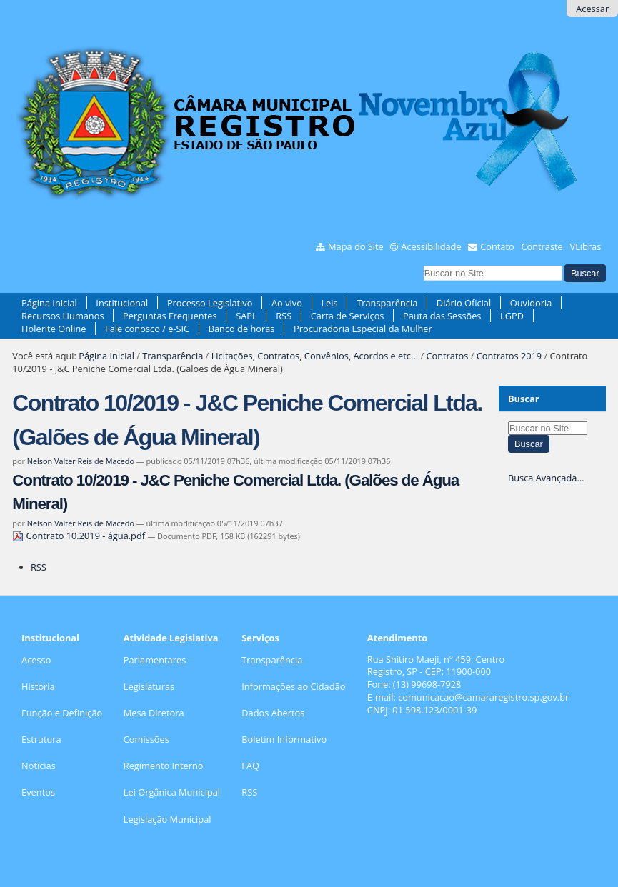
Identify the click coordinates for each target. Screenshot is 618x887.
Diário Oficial (464, 302)
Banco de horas (242, 328)
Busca (422, 263)
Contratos (447, 355)
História (38, 686)
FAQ (250, 765)
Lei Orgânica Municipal (172, 792)
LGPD (512, 315)
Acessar (592, 8)
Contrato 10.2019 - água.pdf (79, 535)
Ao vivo (286, 302)
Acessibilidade (431, 246)
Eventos (38, 792)
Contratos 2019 (509, 355)
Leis (329, 302)
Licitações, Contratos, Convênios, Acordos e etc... (314, 355)
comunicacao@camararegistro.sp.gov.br (483, 697)
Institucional (122, 302)
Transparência (387, 302)
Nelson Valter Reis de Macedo (80, 461)
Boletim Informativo (284, 739)
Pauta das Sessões (442, 315)
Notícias (38, 765)
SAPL (246, 315)
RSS (283, 315)
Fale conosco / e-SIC (147, 328)
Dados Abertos (272, 712)
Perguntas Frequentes (169, 315)
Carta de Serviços (347, 315)
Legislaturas (149, 686)
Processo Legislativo (210, 302)
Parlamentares (155, 659)
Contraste (541, 246)
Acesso (36, 659)
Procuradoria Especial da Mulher (363, 328)
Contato (497, 246)
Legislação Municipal (167, 819)
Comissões (146, 739)
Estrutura (41, 739)
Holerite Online (53, 328)
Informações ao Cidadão (293, 686)
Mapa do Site (356, 246)
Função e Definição (61, 712)
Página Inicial (49, 302)
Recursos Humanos (62, 315)
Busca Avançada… (546, 477)
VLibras (586, 246)
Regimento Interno (164, 765)
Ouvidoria (531, 302)
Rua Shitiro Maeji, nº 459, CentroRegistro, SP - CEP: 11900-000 (435, 665)
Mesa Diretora (154, 712)
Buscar (523, 398)
